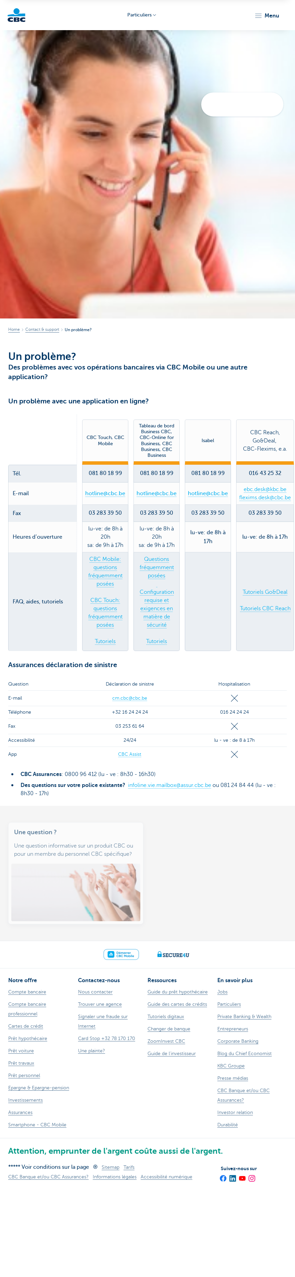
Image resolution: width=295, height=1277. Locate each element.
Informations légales (115, 1176)
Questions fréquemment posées (157, 567)
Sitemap (110, 1167)
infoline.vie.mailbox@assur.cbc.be (169, 785)
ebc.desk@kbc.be (265, 489)
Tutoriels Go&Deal (265, 592)
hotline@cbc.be (105, 493)
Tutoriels (105, 641)
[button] (266, 15)
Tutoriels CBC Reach (265, 608)
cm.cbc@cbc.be (129, 698)
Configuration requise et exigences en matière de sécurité (157, 608)
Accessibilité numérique (166, 1176)
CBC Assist (129, 754)
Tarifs (129, 1167)
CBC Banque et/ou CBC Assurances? (48, 1176)
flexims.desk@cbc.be (265, 497)
